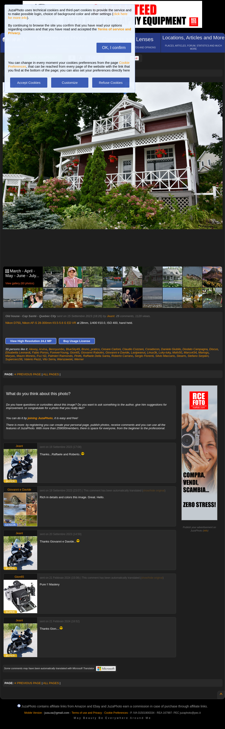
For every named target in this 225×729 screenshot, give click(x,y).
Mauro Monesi (26, 356)
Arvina (43, 349)
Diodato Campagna (195, 349)
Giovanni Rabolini (92, 352)
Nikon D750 (13, 322)
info (206, 530)
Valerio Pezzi (32, 359)
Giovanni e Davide (117, 352)
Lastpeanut (138, 352)
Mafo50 (177, 352)
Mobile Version (33, 712)
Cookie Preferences (116, 712)
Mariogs (203, 352)
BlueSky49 (73, 349)
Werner (79, 359)
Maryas (10, 356)
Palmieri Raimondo (60, 356)
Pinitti (77, 356)
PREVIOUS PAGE (27, 374)
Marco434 (190, 352)
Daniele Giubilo (171, 349)
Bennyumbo (56, 349)
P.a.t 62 (41, 356)
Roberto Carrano (122, 356)
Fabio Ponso (40, 352)
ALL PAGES (51, 374)
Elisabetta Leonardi (17, 352)
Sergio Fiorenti (144, 356)
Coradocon (152, 349)
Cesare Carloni (111, 349)
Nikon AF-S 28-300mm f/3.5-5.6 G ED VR (49, 322)
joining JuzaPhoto (40, 418)
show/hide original (153, 490)
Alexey (33, 349)
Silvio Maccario (165, 356)
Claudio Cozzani (133, 349)
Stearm (181, 356)
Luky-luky (165, 352)
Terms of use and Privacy (87, 712)
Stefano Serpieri (198, 356)
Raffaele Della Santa (96, 356)
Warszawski (65, 359)
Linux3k (152, 352)
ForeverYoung (59, 352)
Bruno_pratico (90, 349)
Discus (213, 349)
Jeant (110, 316)
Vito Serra (49, 359)
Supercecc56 (13, 359)
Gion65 (74, 352)
